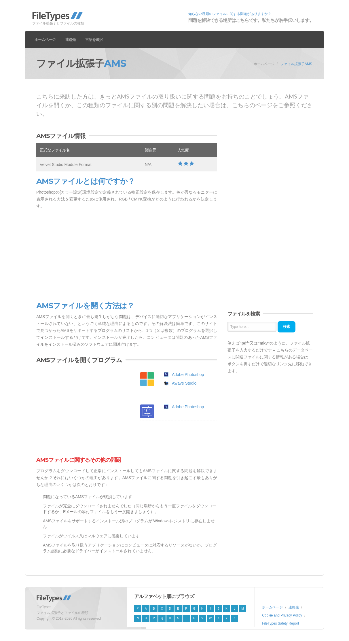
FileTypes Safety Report (280, 623)
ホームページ (45, 39)
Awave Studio (184, 383)
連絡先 (70, 39)
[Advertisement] (126, 255)
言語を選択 (94, 39)
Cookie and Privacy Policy (282, 615)
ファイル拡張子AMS (296, 64)
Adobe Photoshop (188, 374)
